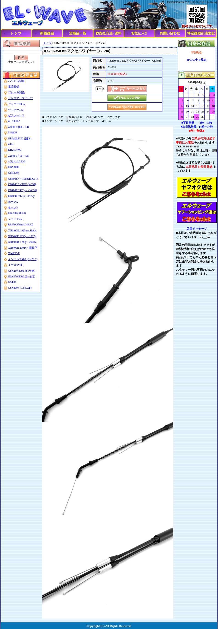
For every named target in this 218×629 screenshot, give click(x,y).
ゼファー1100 (16, 115)
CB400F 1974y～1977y (21, 196)
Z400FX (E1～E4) (18, 127)
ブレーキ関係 (16, 92)
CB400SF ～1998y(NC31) (23, 178)
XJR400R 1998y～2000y (22, 242)
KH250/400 (14, 149)
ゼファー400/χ (16, 104)
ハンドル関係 (16, 81)
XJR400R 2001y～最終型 (22, 247)
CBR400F (13, 172)
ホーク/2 (13, 201)
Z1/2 (10, 144)
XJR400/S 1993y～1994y (22, 230)
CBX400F (13, 167)
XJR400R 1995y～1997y (22, 236)
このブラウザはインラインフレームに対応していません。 (196, 99)
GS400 (12, 282)
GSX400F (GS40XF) (19, 287)
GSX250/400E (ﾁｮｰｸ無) (21, 270)
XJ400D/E (14, 253)
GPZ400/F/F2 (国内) (19, 138)
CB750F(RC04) (17, 213)
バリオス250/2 (16, 161)
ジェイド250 (15, 219)
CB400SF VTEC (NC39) (22, 184)
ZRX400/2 (14, 121)
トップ (47, 43)
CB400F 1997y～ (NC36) (22, 190)
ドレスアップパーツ (20, 98)
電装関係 (13, 86)
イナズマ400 (15, 265)
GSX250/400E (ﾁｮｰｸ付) (21, 276)
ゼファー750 (15, 109)
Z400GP (12, 132)
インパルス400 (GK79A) (22, 259)
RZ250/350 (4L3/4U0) (20, 224)
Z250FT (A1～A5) (18, 155)
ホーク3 (13, 207)
